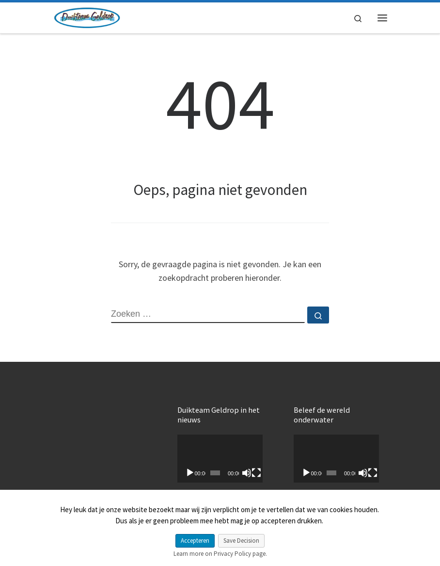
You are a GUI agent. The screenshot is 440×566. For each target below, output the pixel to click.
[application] (220, 459)
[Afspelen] (190, 473)
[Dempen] (246, 473)
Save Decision (241, 540)
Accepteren (195, 540)
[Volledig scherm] (256, 473)
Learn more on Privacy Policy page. (220, 554)
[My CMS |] (86, 16)
